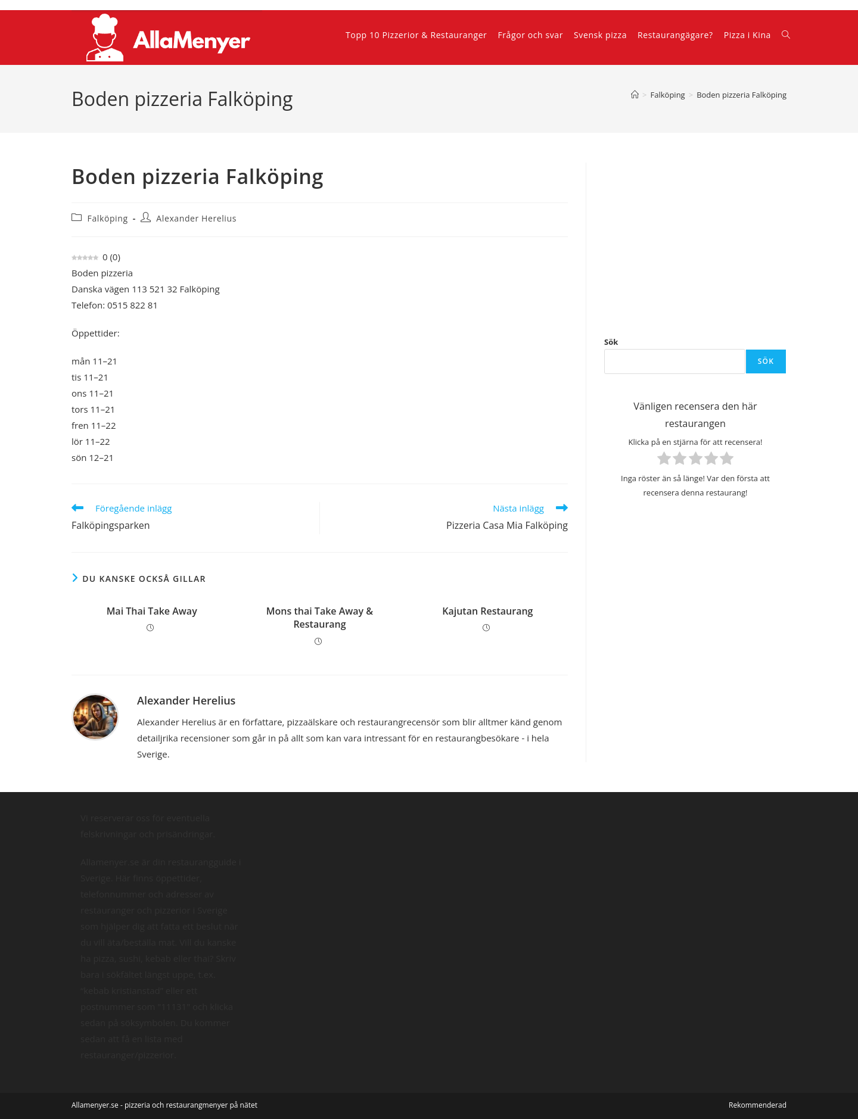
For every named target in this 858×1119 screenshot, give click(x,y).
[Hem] (635, 94)
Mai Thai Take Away (152, 611)
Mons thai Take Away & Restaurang (319, 617)
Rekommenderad (757, 1105)
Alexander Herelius (196, 218)
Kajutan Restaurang (487, 611)
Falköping (108, 218)
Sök (611, 341)
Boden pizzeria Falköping (741, 94)
